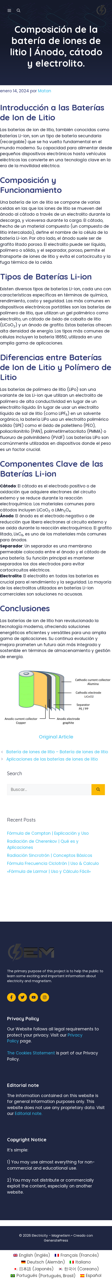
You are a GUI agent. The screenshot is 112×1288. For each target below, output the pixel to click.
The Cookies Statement (31, 1053)
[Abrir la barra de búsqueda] (18, 10)
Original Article (56, 736)
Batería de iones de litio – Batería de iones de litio (57, 752)
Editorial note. (28, 1113)
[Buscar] (98, 789)
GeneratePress (56, 1240)
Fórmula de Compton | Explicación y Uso (48, 833)
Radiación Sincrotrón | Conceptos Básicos (49, 855)
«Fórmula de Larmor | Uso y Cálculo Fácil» (49, 871)
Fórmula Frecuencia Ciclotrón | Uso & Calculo (53, 863)
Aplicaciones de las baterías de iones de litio (52, 759)
